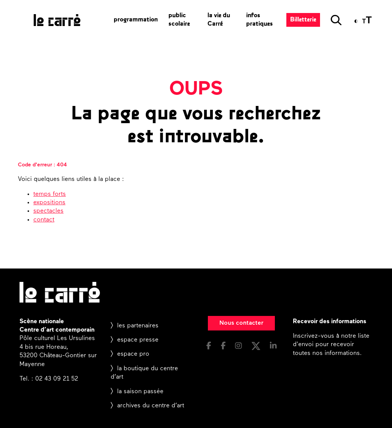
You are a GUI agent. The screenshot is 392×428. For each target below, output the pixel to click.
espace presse (137, 340)
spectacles (48, 211)
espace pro (133, 354)
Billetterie (303, 20)
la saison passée (140, 392)
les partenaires (137, 326)
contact (43, 220)
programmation (136, 20)
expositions (49, 203)
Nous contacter (241, 323)
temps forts (49, 194)
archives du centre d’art (150, 406)
